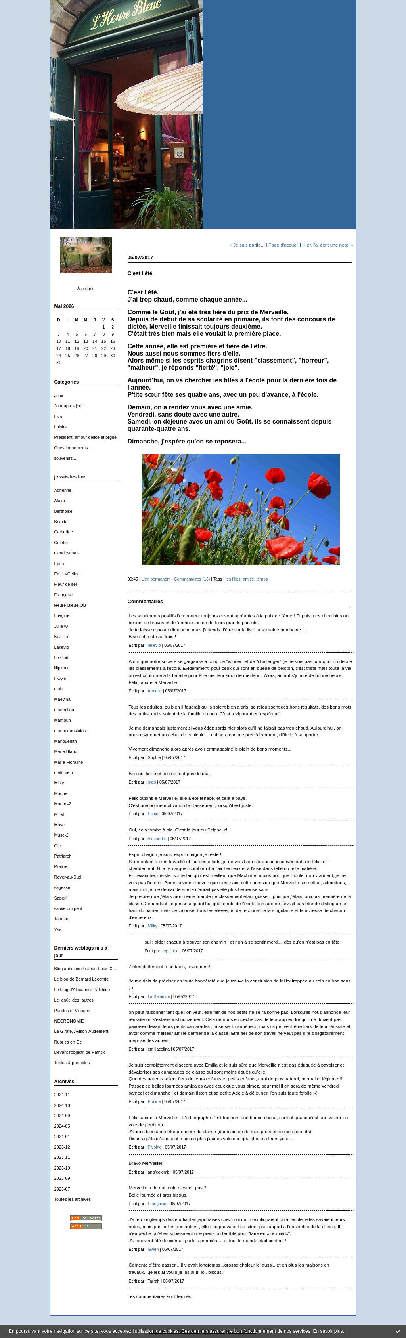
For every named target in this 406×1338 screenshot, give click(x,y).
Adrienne (63, 490)
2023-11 (62, 1157)
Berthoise (63, 511)
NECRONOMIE (69, 1021)
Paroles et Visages (72, 1010)
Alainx (60, 500)
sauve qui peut (68, 908)
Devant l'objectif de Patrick (79, 1052)
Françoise (63, 595)
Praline (61, 866)
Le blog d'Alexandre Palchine (82, 989)
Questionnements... (73, 447)
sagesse (62, 887)
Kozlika (61, 636)
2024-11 (62, 1094)
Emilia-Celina (67, 574)
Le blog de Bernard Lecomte (81, 979)
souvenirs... (65, 458)
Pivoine (155, 1147)
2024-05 (62, 1126)
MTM (59, 814)
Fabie (153, 813)
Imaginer (62, 615)
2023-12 (62, 1147)
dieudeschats (67, 552)
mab (58, 688)
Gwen (153, 1249)
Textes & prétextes (72, 1062)
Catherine (63, 531)
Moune (60, 793)
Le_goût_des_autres (74, 1000)
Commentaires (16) (192, 579)
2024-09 (62, 1115)
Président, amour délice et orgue (85, 437)
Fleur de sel (65, 584)
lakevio (154, 645)
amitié (248, 579)
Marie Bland (65, 751)
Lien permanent (156, 579)
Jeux (58, 395)
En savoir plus (328, 1331)
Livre (59, 416)
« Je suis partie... (246, 244)
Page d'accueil (283, 244)
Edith (59, 563)
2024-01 (62, 1136)
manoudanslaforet (71, 730)
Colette (61, 542)
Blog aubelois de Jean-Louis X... (85, 968)
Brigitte (61, 521)
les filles (233, 579)
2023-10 (62, 1168)
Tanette (61, 918)
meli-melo (63, 772)
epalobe (171, 950)
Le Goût (62, 657)
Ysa (58, 929)
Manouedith (65, 741)
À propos (86, 288)
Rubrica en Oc (68, 1042)
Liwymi (60, 678)
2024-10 (62, 1105)
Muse (59, 824)
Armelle (154, 690)
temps (262, 579)
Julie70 (61, 626)
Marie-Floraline (68, 762)
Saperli (61, 898)
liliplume (62, 667)
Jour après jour (68, 405)
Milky (59, 782)
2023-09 (62, 1178)
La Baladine (159, 996)
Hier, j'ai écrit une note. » (328, 244)
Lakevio (61, 647)
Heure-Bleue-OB (70, 605)
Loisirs (60, 426)
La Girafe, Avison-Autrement (81, 1031)
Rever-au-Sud (67, 877)
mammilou (64, 709)
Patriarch (63, 856)
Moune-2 (62, 803)
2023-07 (62, 1189)
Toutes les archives (72, 1199)
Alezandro (157, 838)
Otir (57, 845)
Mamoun (62, 720)
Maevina (62, 699)
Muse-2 (61, 835)
